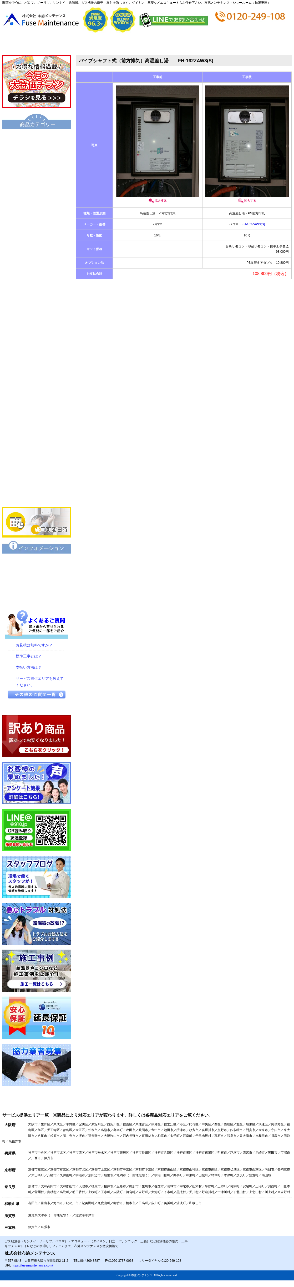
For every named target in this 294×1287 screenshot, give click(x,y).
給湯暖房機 (36, 210)
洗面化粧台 (36, 317)
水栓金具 (36, 370)
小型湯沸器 (36, 245)
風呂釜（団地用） (36, 263)
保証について (36, 562)
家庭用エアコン (36, 478)
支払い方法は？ (29, 667)
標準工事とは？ (29, 656)
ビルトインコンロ (36, 388)
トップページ (26, 44)
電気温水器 (36, 227)
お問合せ (267, 44)
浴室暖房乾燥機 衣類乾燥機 (36, 353)
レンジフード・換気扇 (36, 442)
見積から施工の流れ (123, 44)
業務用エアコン (36, 496)
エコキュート (36, 138)
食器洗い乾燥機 (36, 460)
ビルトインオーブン (36, 424)
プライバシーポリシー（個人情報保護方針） (36, 598)
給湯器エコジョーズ (36, 174)
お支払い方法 (171, 44)
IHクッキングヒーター (36, 406)
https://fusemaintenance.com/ (32, 1265)
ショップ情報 (219, 44)
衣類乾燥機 (36, 335)
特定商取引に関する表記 (36, 580)
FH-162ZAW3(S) (253, 224)
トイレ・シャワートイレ (36, 299)
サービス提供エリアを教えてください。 (40, 681)
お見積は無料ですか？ (34, 645)
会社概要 (74, 44)
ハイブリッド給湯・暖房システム (36, 192)
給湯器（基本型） (36, 156)
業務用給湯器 (36, 281)
